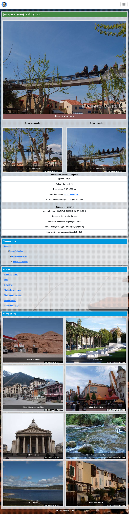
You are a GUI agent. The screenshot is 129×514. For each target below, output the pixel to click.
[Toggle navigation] (124, 4)
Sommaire (8, 246)
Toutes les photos (11, 274)
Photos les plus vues (12, 290)
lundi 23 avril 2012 (72, 194)
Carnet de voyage (11, 306)
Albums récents (10, 301)
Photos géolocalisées (13, 295)
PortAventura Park (20, 262)
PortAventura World (19, 256)
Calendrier (8, 285)
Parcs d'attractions (16, 251)
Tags (6, 280)
